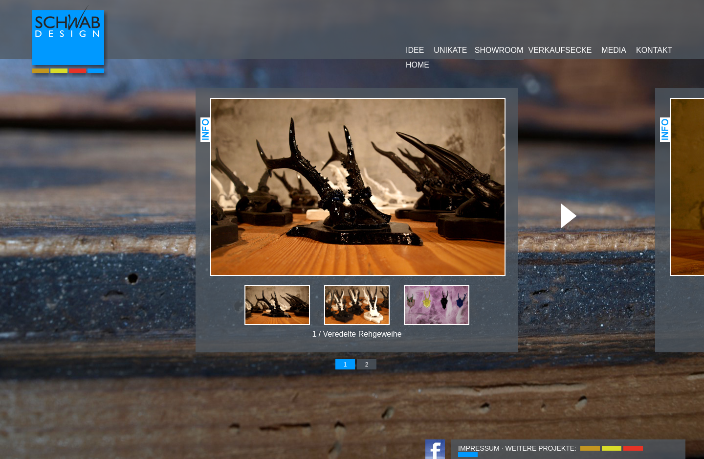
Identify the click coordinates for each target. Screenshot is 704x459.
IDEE (415, 50)
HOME (417, 65)
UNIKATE (450, 50)
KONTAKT (654, 50)
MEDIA (613, 50)
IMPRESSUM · (481, 448)
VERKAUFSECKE (560, 50)
